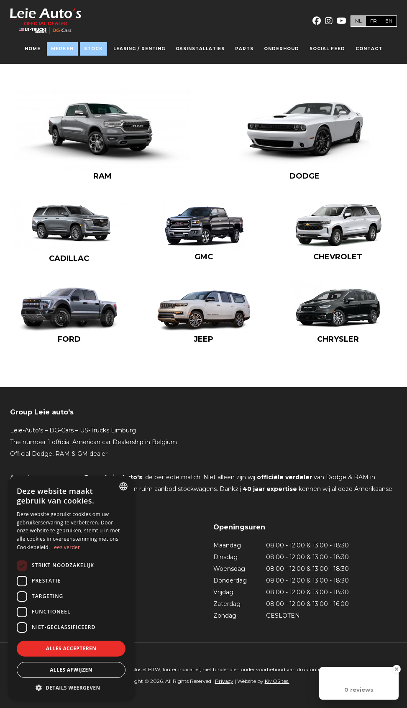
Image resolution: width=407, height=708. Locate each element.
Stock (93, 48)
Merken (62, 48)
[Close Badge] (396, 669)
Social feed (327, 48)
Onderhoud (281, 48)
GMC (204, 256)
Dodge (304, 176)
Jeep (203, 339)
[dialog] (71, 588)
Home (33, 48)
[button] (71, 687)
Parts (244, 48)
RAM (102, 176)
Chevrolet (337, 256)
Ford (69, 339)
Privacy (224, 681)
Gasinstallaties (200, 48)
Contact (369, 48)
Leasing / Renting (139, 48)
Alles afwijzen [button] (71, 669)
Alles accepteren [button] (71, 648)
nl (358, 21)
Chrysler (338, 339)
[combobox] (123, 486)
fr (373, 21)
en (388, 21)
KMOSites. (277, 681)
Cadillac (69, 258)
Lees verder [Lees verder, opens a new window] (65, 547)
